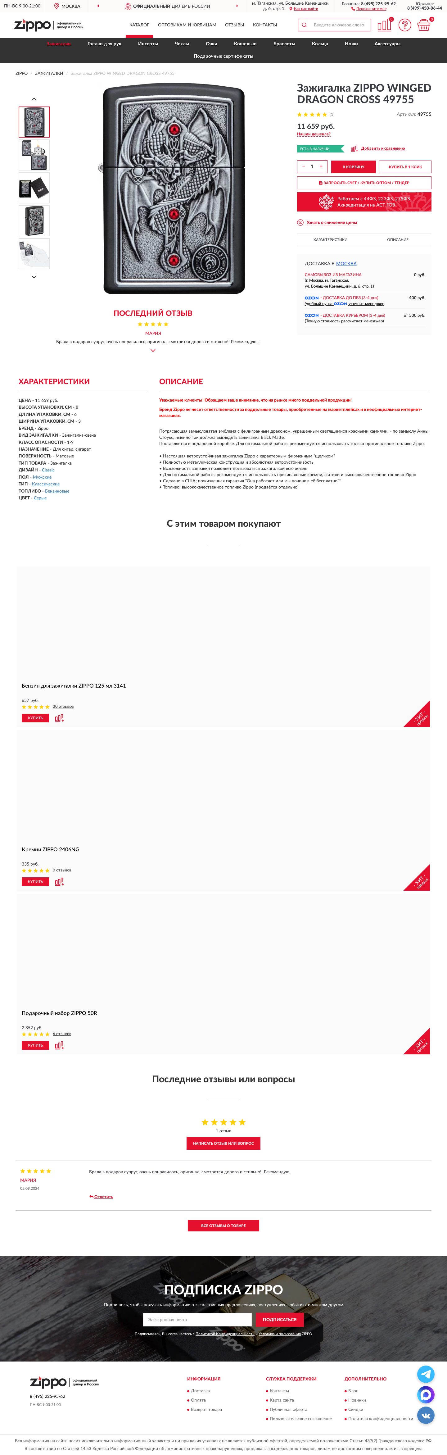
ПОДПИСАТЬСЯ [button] (280, 1320)
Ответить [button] (101, 1197)
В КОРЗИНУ (353, 167)
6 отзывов (62, 1034)
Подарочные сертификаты (223, 56)
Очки (211, 44)
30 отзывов (63, 707)
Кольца (320, 44)
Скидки (355, 1409)
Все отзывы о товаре (223, 1226)
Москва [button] (346, 263)
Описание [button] (398, 240)
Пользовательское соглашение (301, 1419)
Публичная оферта (288, 1409)
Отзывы (234, 25)
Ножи (351, 44)
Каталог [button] (139, 25)
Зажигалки (59, 44)
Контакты (265, 25)
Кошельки (245, 44)
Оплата (198, 1400)
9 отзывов (62, 870)
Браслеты (284, 44)
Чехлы (182, 44)
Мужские (42, 477)
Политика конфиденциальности (380, 1419)
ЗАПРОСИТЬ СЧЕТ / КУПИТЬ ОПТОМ (364, 183)
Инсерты (148, 44)
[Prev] (34, 99)
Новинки (357, 1400)
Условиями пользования (280, 1334)
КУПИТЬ (35, 718)
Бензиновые (57, 491)
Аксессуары (387, 44)
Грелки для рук (104, 44)
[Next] (34, 277)
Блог (353, 1391)
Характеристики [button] (330, 240)
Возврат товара (206, 1409)
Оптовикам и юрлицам (187, 25)
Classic (48, 470)
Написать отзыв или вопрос (223, 1143)
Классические (46, 484)
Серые (40, 498)
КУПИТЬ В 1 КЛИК (405, 167)
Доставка (200, 1391)
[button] (368, 8)
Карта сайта (282, 1400)
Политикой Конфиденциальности (225, 1334)
